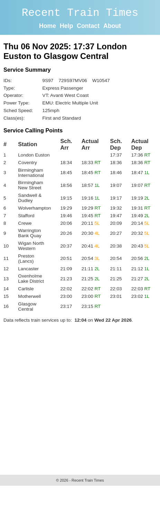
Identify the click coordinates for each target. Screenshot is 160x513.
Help (66, 25)
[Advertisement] (65, 397)
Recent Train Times (80, 13)
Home (47, 25)
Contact (88, 25)
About (112, 25)
